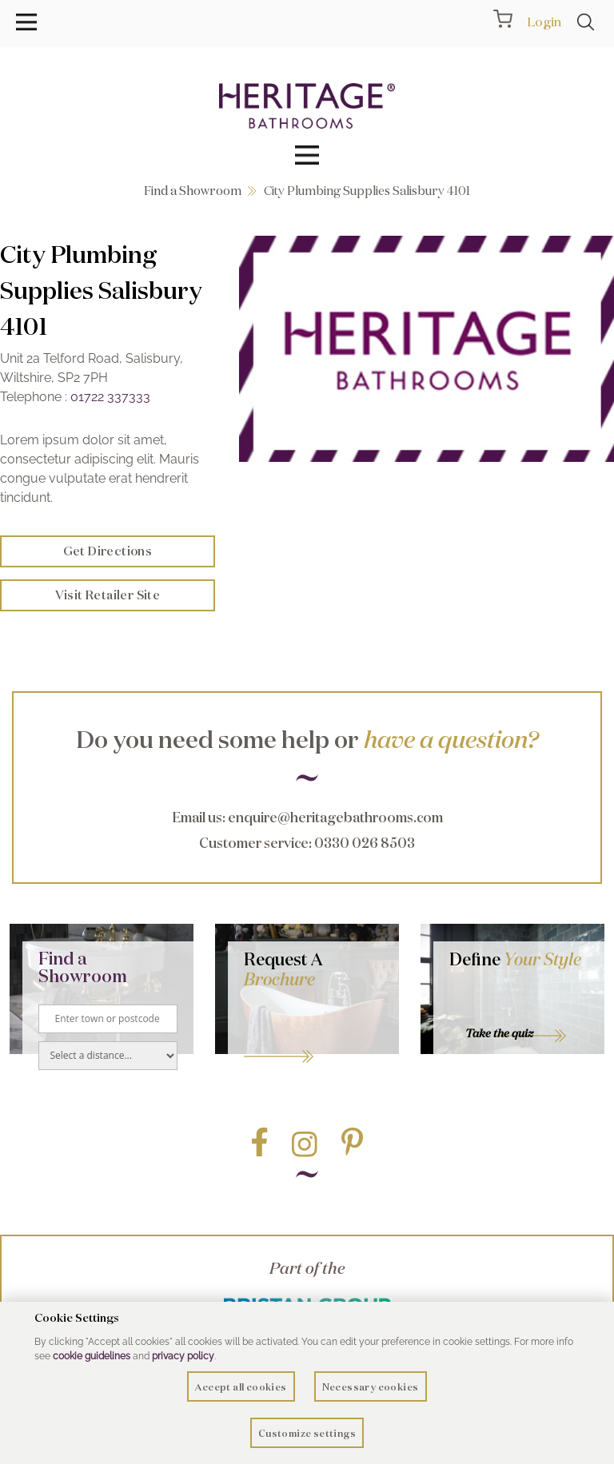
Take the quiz (499, 1033)
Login (544, 22)
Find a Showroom (192, 190)
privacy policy (183, 1356)
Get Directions (108, 551)
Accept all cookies (240, 1387)
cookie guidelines (91, 1356)
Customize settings (307, 1433)
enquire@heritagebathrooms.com (335, 817)
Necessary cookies (370, 1387)
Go (313, 1036)
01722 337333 (110, 396)
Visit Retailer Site (108, 595)
